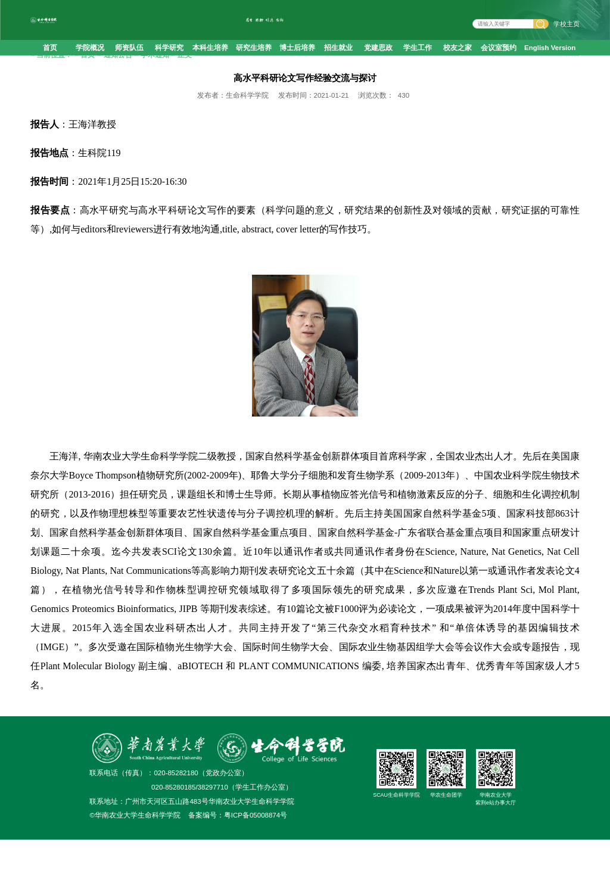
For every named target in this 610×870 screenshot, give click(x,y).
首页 (50, 62)
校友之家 (457, 62)
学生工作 (417, 62)
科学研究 (169, 62)
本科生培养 (210, 62)
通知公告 (118, 85)
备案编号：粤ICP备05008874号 (237, 845)
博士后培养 (297, 62)
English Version (549, 62)
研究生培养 (254, 62)
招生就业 (338, 62)
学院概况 (90, 62)
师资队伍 (129, 62)
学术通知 (155, 85)
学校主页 (566, 31)
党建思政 (378, 62)
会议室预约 (498, 62)
